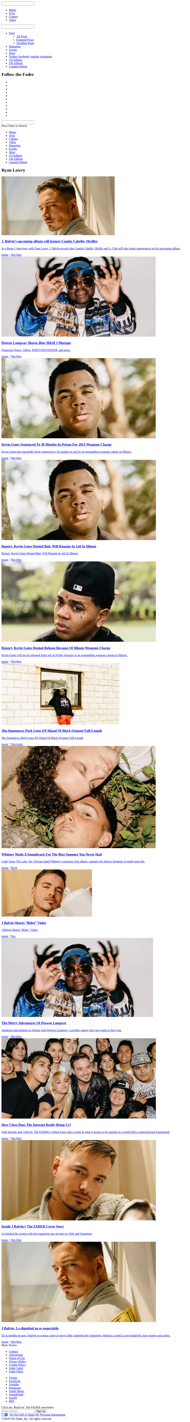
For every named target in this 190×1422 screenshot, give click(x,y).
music (5, 254)
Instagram (15, 1387)
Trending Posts (25, 43)
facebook (23, 56)
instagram (46, 56)
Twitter (13, 56)
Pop (13, 936)
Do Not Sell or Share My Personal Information (33, 1414)
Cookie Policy (17, 1364)
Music (12, 132)
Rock (14, 867)
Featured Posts (25, 39)
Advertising (16, 1354)
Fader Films (16, 1371)
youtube (35, 56)
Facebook (14, 1381)
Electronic (17, 744)
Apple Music (16, 1391)
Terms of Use (17, 1358)
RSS (11, 1401)
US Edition (15, 59)
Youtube (14, 1384)
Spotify (13, 1397)
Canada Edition (18, 66)
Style (12, 135)
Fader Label (16, 1368)
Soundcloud (16, 1394)
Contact (13, 1351)
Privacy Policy (17, 1361)
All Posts (21, 36)
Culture (13, 138)
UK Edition (16, 63)
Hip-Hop (16, 254)
